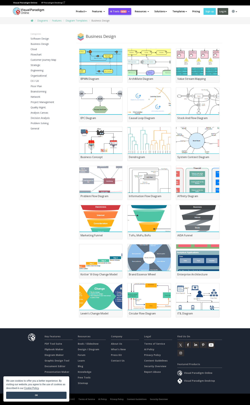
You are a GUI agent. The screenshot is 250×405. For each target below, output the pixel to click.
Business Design (40, 44)
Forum (81, 355)
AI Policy (149, 349)
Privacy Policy (152, 355)
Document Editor (55, 366)
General (35, 128)
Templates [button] (179, 11)
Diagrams (42, 20)
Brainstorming (38, 91)
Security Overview (155, 366)
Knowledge (84, 371)
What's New (118, 349)
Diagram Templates (76, 20)
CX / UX (35, 81)
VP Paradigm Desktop (53, 2)
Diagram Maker (54, 355)
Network (35, 96)
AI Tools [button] (120, 11)
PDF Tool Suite (53, 343)
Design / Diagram (88, 349)
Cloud (34, 49)
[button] (98, 11)
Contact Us (118, 360)
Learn (81, 360)
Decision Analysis (40, 118)
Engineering (37, 70)
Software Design (40, 38)
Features (57, 20)
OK (36, 395)
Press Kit (116, 355)
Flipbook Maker (54, 349)
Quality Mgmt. (38, 107)
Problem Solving (40, 123)
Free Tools (84, 377)
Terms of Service (154, 343)
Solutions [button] (160, 11)
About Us (116, 343)
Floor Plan (36, 86)
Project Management (42, 102)
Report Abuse (152, 371)
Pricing (196, 11)
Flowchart (36, 54)
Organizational (39, 75)
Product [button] (81, 11)
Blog (80, 366)
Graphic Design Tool (57, 360)
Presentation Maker (57, 371)
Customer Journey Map (43, 59)
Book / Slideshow (88, 343)
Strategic (35, 65)
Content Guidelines (156, 360)
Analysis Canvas (39, 112)
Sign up (209, 11)
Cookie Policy (31, 388)
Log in (222, 11)
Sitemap (83, 383)
